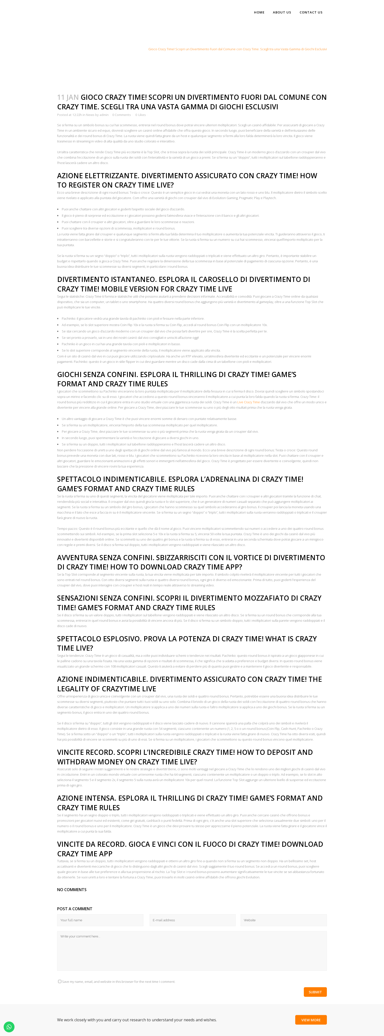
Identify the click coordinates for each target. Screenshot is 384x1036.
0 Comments (121, 115)
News (140, 49)
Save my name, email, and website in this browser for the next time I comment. (118, 981)
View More (311, 1020)
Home (128, 49)
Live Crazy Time (249, 402)
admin (104, 115)
